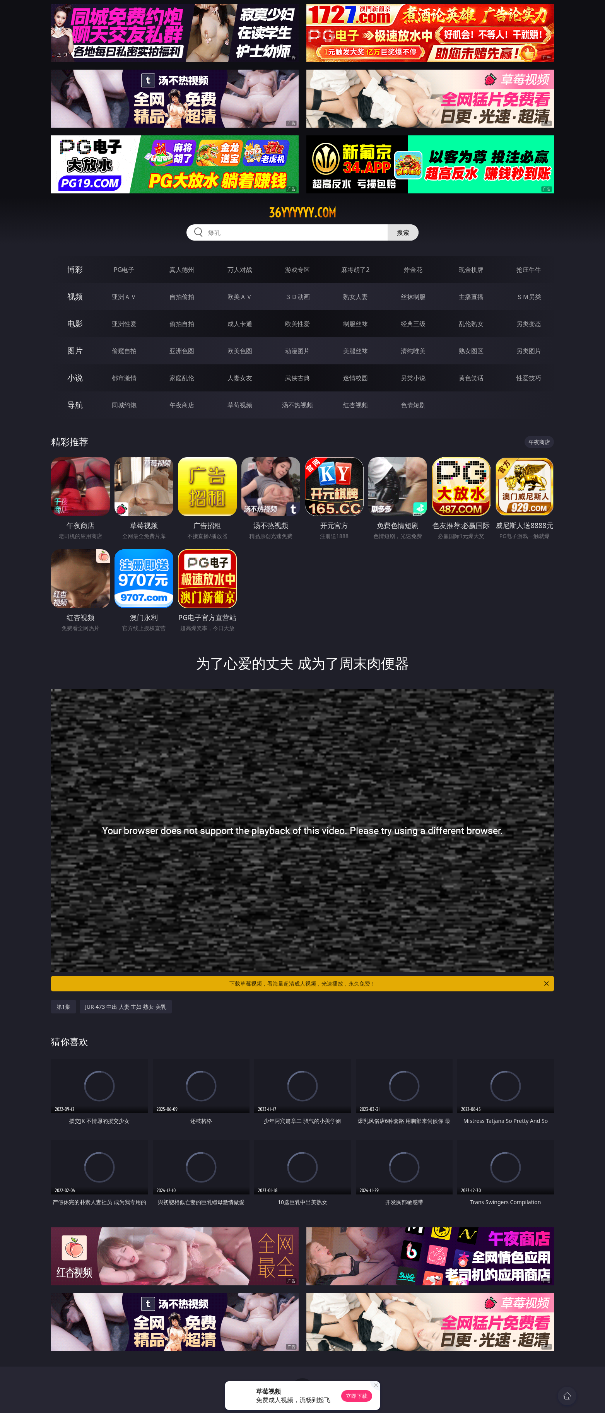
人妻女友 (239, 378)
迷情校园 (355, 378)
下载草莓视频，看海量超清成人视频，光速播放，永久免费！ (389, 983)
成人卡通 (239, 324)
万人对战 (239, 269)
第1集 (63, 1006)
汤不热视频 (297, 405)
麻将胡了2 (355, 269)
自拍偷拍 (181, 296)
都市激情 (124, 378)
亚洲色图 (181, 351)
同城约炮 (124, 405)
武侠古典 (297, 378)
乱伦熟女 (471, 324)
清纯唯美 (413, 351)
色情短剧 (413, 405)
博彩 (75, 269)
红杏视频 (355, 405)
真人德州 (181, 269)
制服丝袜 (355, 324)
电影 (75, 323)
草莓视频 (239, 405)
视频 (75, 296)
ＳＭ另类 (528, 296)
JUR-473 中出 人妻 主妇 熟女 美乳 (125, 1006)
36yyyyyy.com (302, 212)
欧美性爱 (297, 324)
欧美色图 (239, 351)
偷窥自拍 (124, 351)
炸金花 (413, 269)
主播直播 (471, 296)
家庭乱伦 (181, 378)
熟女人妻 (355, 296)
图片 (75, 350)
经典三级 (413, 324)
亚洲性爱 (124, 324)
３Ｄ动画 (297, 296)
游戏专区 (297, 269)
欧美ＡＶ (239, 296)
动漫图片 (297, 351)
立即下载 (356, 1395)
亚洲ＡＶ (124, 296)
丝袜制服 (413, 296)
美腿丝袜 (355, 351)
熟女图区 (471, 351)
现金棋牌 (471, 269)
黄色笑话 (471, 378)
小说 (75, 377)
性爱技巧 (528, 378)
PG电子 (124, 269)
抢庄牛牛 (528, 269)
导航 (75, 405)
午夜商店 (181, 405)
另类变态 (528, 324)
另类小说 (413, 378)
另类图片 (528, 351)
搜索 (403, 232)
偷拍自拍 (181, 324)
